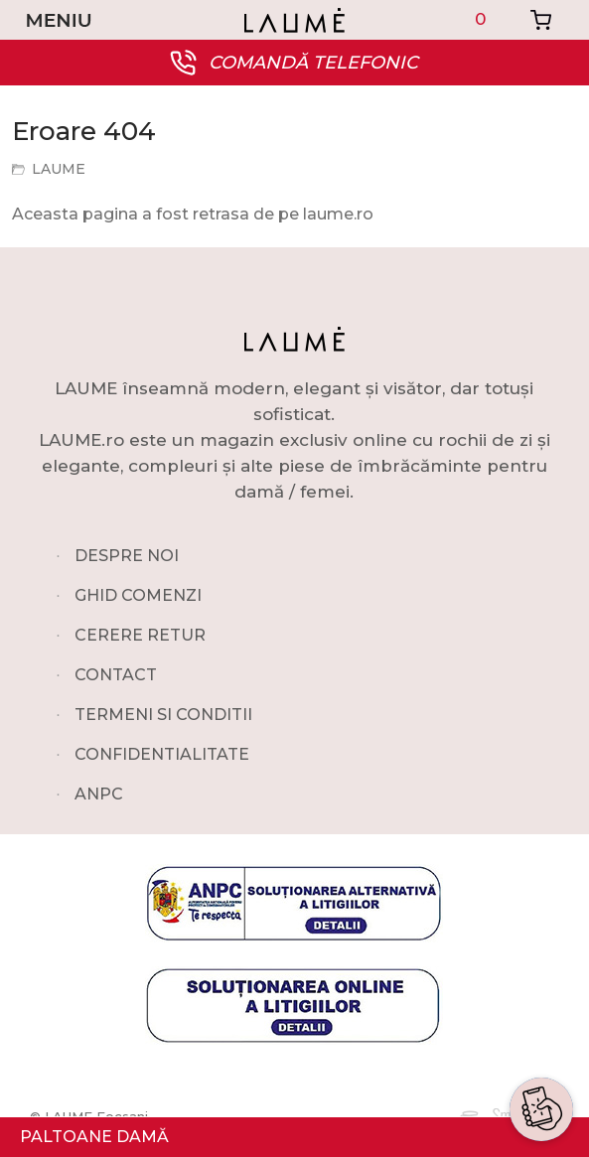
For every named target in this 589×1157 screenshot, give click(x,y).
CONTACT (115, 674)
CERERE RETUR (140, 635)
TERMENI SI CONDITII (163, 714)
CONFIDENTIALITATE (161, 754)
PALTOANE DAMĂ (94, 1136)
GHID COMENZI (138, 595)
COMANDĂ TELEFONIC (313, 62)
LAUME (58, 169)
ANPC (98, 794)
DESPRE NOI (126, 555)
